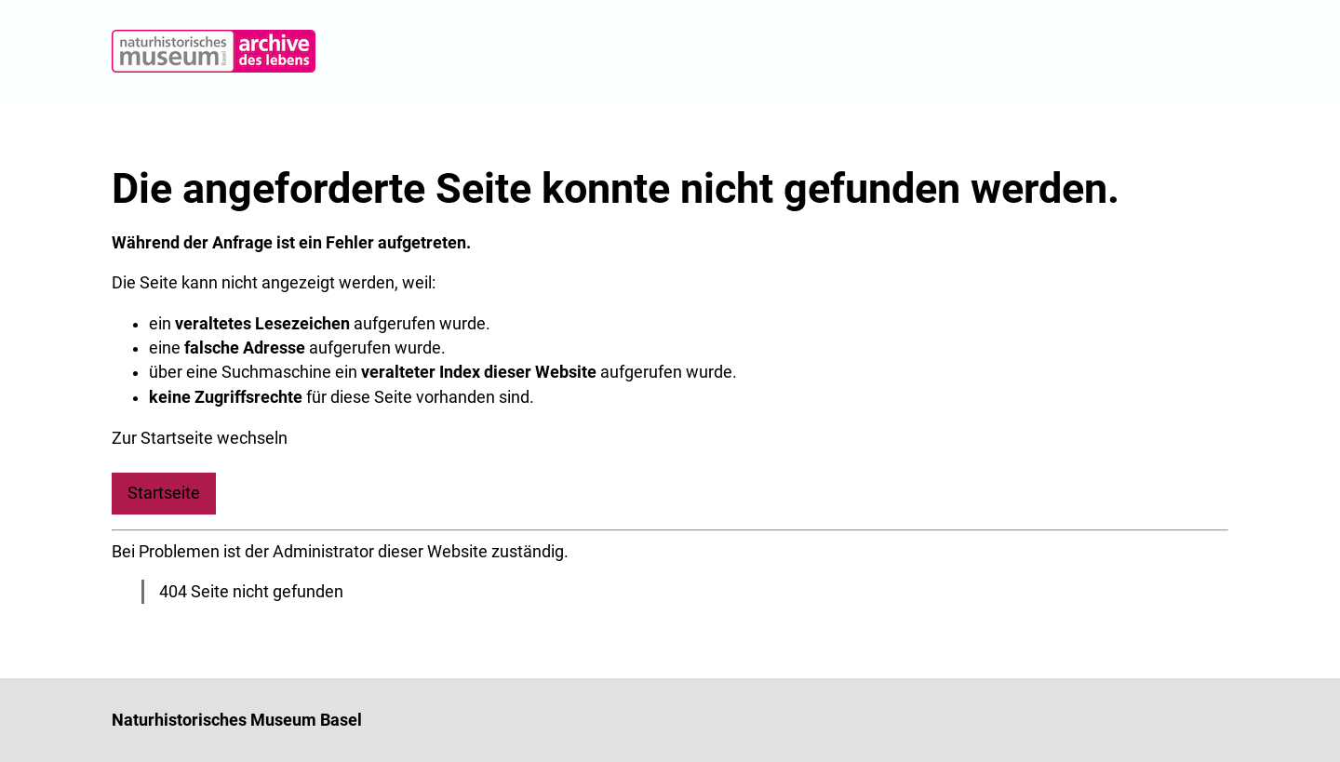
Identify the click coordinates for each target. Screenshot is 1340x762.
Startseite (163, 493)
